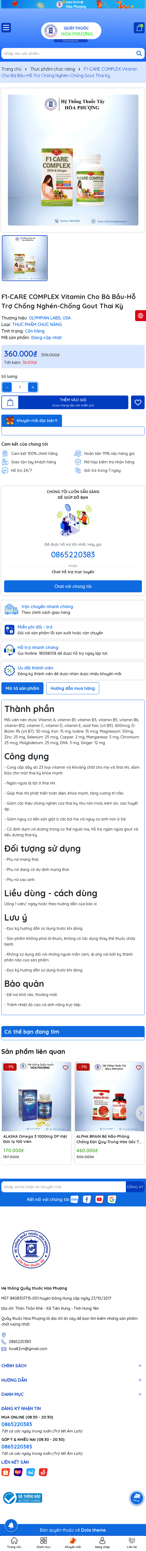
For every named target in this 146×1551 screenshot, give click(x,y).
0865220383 (73, 554)
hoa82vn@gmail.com (28, 1348)
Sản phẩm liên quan (33, 1051)
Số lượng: (9, 376)
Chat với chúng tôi (73, 586)
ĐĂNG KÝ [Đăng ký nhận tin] (135, 1186)
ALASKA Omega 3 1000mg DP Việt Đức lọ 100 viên (35, 1139)
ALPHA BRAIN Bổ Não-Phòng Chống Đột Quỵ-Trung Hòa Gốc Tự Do (108, 1139)
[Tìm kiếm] (139, 53)
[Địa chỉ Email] (73, 1186)
